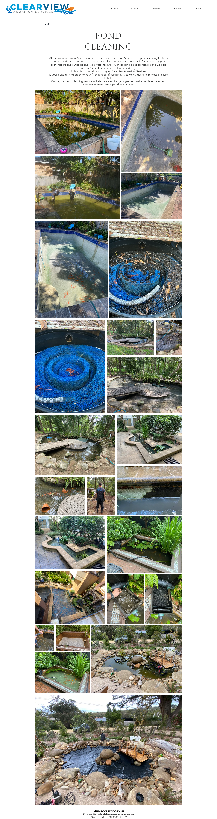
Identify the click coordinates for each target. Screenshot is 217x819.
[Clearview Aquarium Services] (109, 811)
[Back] (47, 24)
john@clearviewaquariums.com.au (116, 814)
